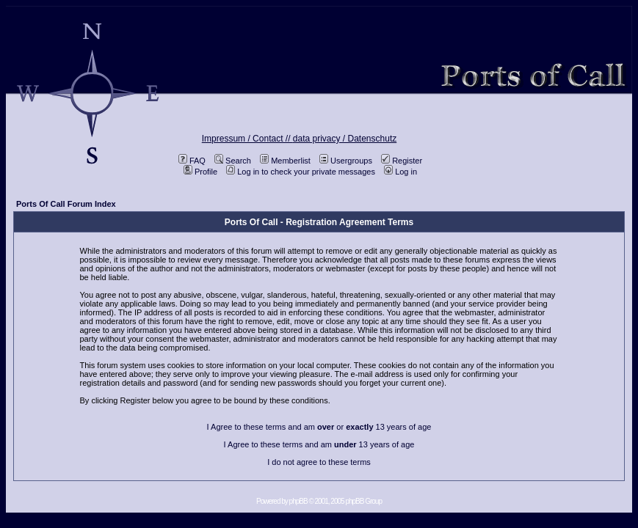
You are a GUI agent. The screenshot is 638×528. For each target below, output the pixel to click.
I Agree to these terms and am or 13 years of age (319, 426)
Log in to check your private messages (300, 171)
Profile (200, 171)
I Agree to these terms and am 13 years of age (319, 444)
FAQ (192, 160)
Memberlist (285, 160)
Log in (400, 171)
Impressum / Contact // (247, 138)
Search (232, 160)
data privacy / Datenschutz (344, 138)
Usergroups (345, 160)
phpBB (298, 501)
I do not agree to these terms (319, 462)
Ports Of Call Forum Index (66, 203)
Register (401, 160)
